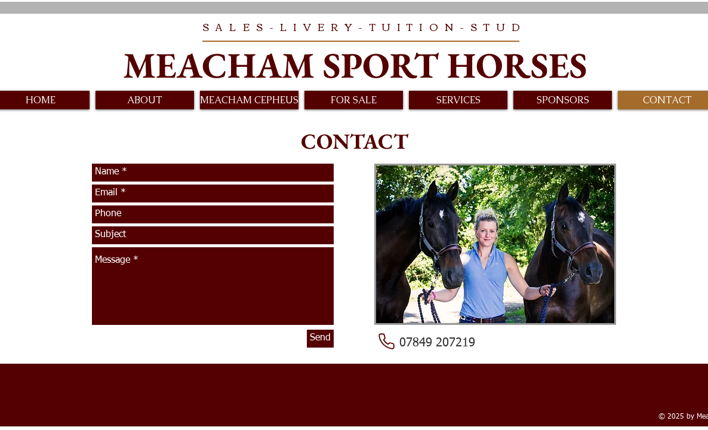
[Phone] (386, 342)
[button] (145, 100)
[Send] (320, 339)
